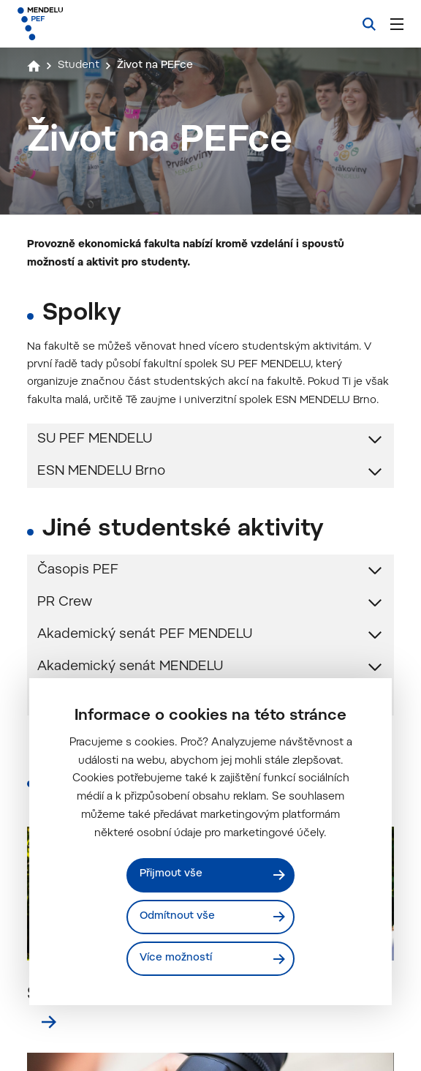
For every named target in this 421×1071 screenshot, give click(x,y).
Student (80, 65)
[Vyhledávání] (369, 24)
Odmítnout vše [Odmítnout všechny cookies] (178, 916)
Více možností (176, 958)
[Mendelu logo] (93, 23)
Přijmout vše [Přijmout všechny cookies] (172, 873)
